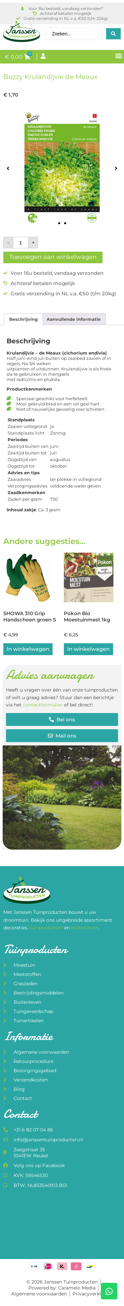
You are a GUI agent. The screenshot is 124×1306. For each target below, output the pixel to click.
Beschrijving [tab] (23, 319)
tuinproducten (46, 928)
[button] (118, 55)
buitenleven (84, 928)
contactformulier (42, 705)
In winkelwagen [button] (28, 649)
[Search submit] (113, 33)
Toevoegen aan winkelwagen (53, 257)
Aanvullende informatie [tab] (74, 319)
